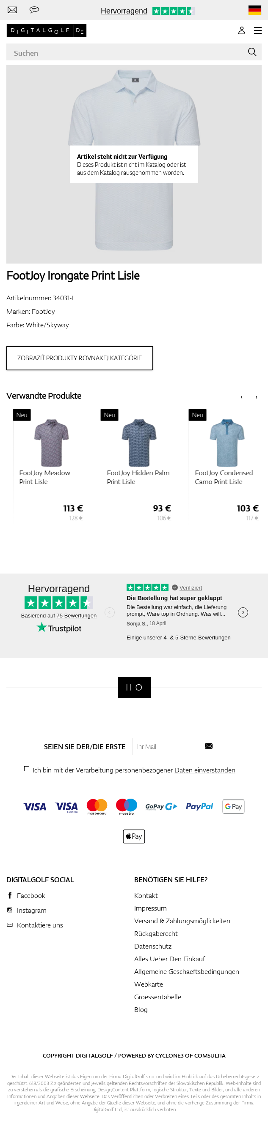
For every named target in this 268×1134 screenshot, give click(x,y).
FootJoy (43, 311)
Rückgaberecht (156, 933)
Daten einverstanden (204, 770)
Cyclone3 (169, 1055)
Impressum (150, 908)
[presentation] (241, 396)
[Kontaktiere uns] (12, 10)
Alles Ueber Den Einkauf (169, 958)
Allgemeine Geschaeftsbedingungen (186, 971)
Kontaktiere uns (40, 925)
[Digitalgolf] (134, 687)
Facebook (31, 895)
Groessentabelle (157, 996)
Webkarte (148, 984)
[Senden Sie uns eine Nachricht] (34, 10)
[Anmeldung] (242, 30)
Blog (141, 1009)
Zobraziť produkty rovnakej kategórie (79, 358)
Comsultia (210, 1055)
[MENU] (258, 30)
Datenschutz (152, 946)
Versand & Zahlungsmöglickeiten (182, 920)
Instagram (32, 910)
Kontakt (146, 895)
